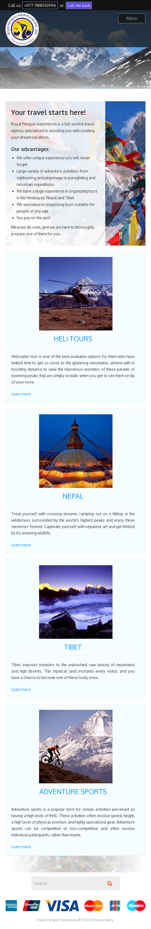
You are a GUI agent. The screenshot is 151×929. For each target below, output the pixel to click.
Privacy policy (103, 920)
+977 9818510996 (40, 5)
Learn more (21, 394)
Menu (131, 18)
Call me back (78, 5)
